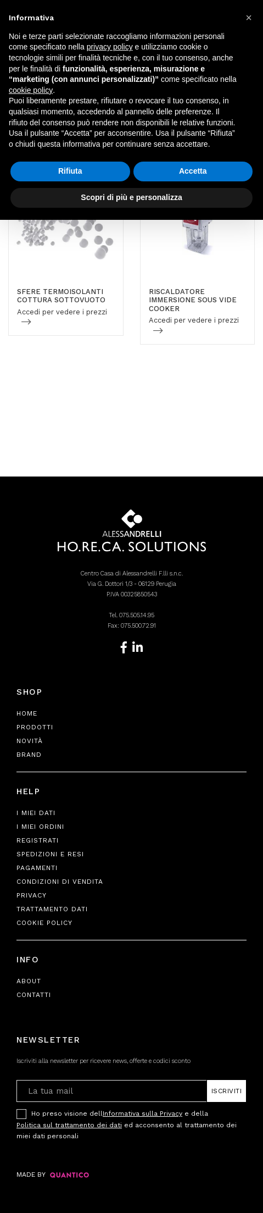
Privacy (31, 895)
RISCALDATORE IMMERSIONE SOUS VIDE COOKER (193, 300)
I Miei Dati (35, 813)
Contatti (33, 995)
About (28, 981)
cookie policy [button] (31, 90)
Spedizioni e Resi (50, 854)
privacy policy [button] (110, 46)
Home (26, 713)
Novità (29, 741)
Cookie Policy (44, 923)
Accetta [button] (193, 171)
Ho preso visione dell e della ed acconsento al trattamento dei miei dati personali (126, 1123)
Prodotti (34, 727)
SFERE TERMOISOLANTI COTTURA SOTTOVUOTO (61, 295)
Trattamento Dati (52, 909)
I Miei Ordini (40, 826)
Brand (29, 754)
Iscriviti (226, 1091)
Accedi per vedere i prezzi (62, 312)
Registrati (37, 840)
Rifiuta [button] (70, 171)
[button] (249, 17)
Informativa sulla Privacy (142, 1113)
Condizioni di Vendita (59, 881)
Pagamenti (37, 868)
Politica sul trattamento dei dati (69, 1125)
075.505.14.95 (136, 615)
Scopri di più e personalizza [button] (131, 197)
